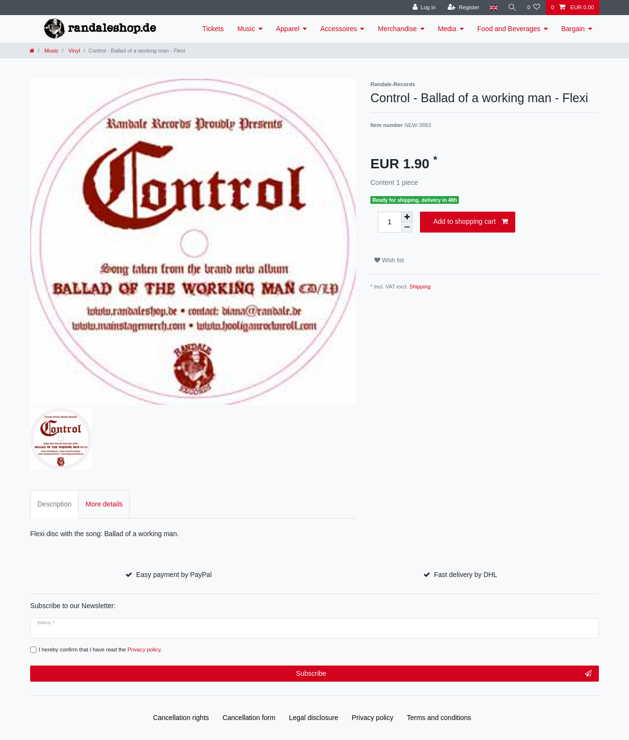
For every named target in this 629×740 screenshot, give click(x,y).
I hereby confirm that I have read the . (100, 649)
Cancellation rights (181, 718)
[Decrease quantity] (407, 227)
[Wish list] (533, 7)
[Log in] (423, 7)
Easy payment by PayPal (174, 574)
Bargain (573, 29)
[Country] (493, 7)
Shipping (420, 286)
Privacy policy (373, 718)
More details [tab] (104, 504)
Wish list (389, 260)
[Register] (463, 7)
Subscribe (444, 673)
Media (447, 29)
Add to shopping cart (470, 221)
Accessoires (338, 29)
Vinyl (73, 51)
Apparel (287, 29)
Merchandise (397, 29)
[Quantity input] (389, 222)
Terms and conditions (439, 718)
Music (246, 29)
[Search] (512, 7)
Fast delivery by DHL (465, 574)
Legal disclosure (313, 718)
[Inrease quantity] (407, 217)
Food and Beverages (509, 29)
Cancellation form (249, 718)
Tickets (213, 29)
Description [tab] (54, 504)
